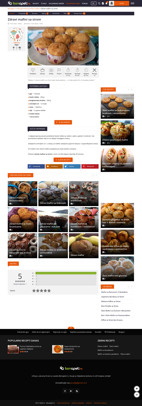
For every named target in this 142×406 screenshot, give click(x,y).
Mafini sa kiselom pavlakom (108, 354)
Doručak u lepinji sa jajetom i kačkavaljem (117, 165)
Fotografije (23, 13)
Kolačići (89, 403)
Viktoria (17, 42)
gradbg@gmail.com (79, 383)
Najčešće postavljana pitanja (81, 332)
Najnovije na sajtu (60, 332)
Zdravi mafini (77, 255)
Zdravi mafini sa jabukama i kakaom (50, 225)
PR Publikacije (110, 332)
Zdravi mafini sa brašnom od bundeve (53, 251)
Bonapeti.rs (12, 9)
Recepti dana (79, 13)
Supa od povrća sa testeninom (72, 347)
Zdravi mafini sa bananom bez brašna (20, 251)
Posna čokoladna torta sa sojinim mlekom (30, 347)
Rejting (45, 13)
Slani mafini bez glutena (114, 275)
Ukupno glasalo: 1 (20, 284)
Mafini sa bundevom (105, 350)
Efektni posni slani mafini (115, 139)
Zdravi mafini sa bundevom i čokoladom (83, 225)
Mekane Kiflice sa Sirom (110, 301)
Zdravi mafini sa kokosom (53, 203)
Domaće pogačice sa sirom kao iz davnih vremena (115, 221)
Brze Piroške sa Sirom (109, 306)
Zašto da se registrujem (41, 332)
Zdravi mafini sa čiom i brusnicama (20, 225)
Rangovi (122, 332)
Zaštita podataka (78, 403)
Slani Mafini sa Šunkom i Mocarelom (115, 311)
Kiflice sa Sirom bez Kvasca (112, 320)
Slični (67, 13)
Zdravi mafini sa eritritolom (79, 199)
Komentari (55, 13)
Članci (44, 3)
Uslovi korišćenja (63, 403)
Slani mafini (35, 9)
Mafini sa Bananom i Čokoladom (114, 292)
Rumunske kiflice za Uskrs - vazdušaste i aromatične (116, 247)
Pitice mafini (125, 354)
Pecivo (27, 9)
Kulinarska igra (73, 3)
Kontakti (98, 332)
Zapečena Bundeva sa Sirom (112, 297)
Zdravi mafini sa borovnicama (17, 199)
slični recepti (64, 160)
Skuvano (35, 13)
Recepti (36, 3)
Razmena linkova (100, 403)
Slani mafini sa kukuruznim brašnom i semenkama (116, 112)
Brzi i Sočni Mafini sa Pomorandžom (115, 315)
